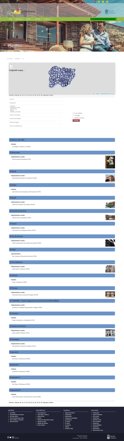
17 (24, 95)
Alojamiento (68, 414)
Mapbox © (98, 93)
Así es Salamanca (42, 413)
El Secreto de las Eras (18, 211)
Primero (11, 95)
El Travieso (14, 313)
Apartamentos (35, 109)
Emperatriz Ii (15, 377)
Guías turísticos (41, 425)
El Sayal (13, 198)
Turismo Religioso (97, 425)
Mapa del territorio (70, 413)
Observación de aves (98, 430)
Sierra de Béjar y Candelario (16, 420)
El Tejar (13, 249)
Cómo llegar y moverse (43, 414)
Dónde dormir (41, 416)
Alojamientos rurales (35, 107)
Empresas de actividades (71, 418)
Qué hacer (39, 19)
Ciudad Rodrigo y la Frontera (17, 414)
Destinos (29, 19)
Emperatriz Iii (15, 390)
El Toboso (13, 275)
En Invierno (68, 425)
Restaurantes (68, 416)
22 (35, 95)
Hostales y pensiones (35, 112)
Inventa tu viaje (69, 428)
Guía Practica (20, 19)
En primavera (68, 420)
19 (22, 58)
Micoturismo (96, 413)
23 (37, 95)
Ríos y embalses (97, 421)
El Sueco (13, 223)
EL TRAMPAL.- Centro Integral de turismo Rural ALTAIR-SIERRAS (34, 301)
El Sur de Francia (16, 236)
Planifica (47, 19)
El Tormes (14, 288)
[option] (62, 26)
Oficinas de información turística (45, 420)
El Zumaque (14, 339)
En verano (67, 421)
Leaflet (93, 93)
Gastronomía (96, 428)
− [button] (11, 67)
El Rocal (13, 171)
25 (41, 95)
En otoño (67, 423)
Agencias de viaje (42, 421)
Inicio (10, 19)
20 (31, 95)
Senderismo (96, 423)
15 (20, 95)
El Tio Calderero (16, 262)
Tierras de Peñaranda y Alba (17, 418)
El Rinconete (15, 152)
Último (51, 95)
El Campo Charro (14, 416)
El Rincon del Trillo (17, 140)
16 (22, 95)
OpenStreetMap (104, 93)
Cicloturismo (96, 418)
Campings (35, 106)
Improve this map (111, 93)
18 (27, 95)
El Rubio (13, 185)
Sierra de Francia (14, 421)
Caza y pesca (96, 416)
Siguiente (46, 95)
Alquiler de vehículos (43, 423)
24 (39, 95)
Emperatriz (14, 352)
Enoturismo (96, 426)
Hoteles (35, 110)
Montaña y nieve (97, 420)
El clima (39, 418)
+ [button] (11, 65)
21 (33, 95)
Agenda (67, 426)
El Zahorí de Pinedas (18, 326)
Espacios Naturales (97, 414)
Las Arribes (12, 413)
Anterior (16, 95)
